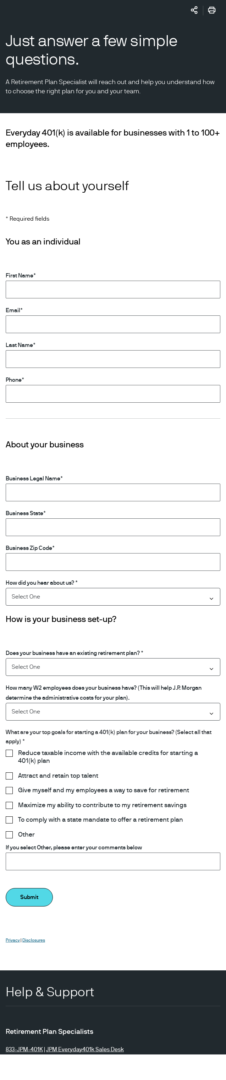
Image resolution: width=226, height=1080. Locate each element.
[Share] (194, 10)
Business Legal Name (33, 478)
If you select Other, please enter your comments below (74, 847)
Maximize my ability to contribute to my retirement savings (102, 805)
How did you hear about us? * (42, 583)
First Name (19, 276)
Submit (29, 897)
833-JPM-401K (24, 1049)
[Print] (212, 11)
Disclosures (33, 940)
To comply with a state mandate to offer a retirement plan (100, 820)
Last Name (19, 345)
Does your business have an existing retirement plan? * (74, 653)
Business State (24, 513)
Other (26, 835)
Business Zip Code (29, 548)
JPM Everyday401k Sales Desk (85, 1049)
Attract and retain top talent (58, 776)
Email (13, 310)
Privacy (13, 940)
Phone (14, 380)
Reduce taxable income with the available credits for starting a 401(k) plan (108, 757)
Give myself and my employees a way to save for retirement (103, 790)
